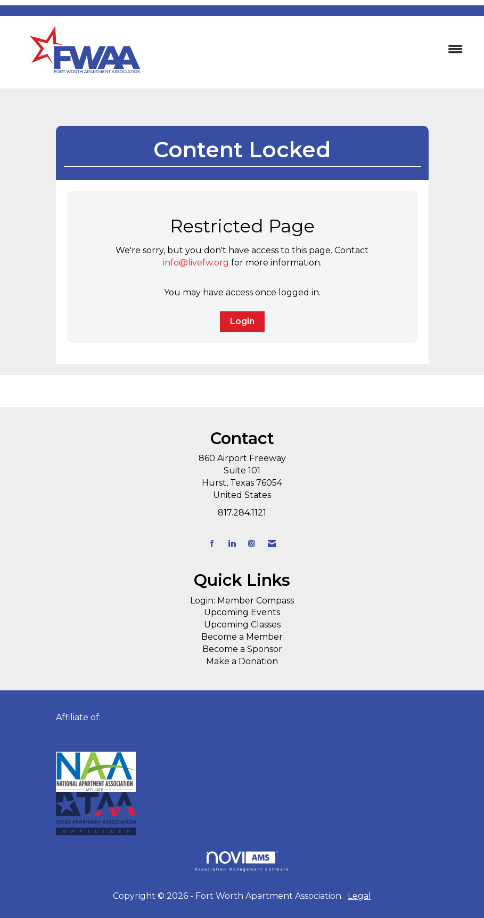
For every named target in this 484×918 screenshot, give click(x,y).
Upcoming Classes (242, 624)
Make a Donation (242, 661)
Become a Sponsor (242, 649)
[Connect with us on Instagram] (251, 543)
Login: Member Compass (242, 600)
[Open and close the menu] (318, 49)
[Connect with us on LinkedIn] (232, 543)
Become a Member (242, 637)
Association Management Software (241, 861)
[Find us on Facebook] (212, 543)
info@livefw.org (196, 262)
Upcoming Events (242, 612)
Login (242, 321)
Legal (359, 896)
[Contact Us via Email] (271, 543)
